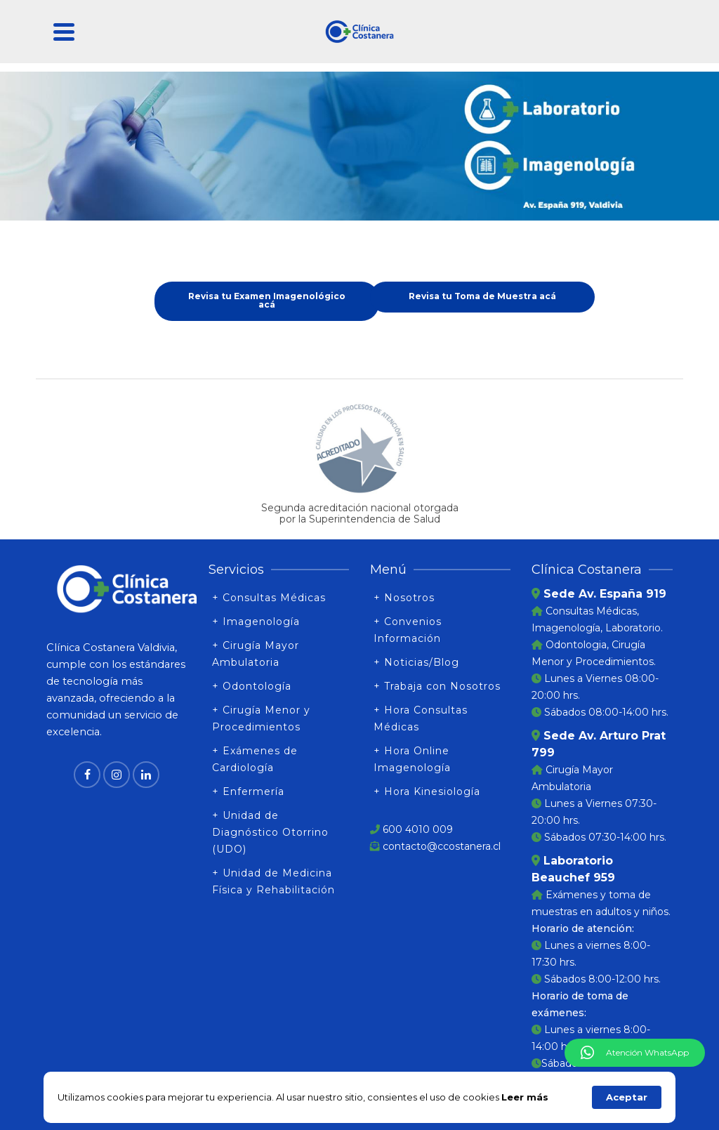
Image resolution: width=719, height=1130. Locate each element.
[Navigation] (63, 31)
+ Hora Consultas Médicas (421, 718)
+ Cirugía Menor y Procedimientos (261, 718)
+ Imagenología (256, 621)
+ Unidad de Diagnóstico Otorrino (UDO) (270, 832)
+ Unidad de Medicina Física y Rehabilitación (273, 881)
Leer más (524, 1097)
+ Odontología (251, 686)
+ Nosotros (404, 597)
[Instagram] (116, 774)
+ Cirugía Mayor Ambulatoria (255, 654)
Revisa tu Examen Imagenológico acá (266, 300)
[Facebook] (87, 774)
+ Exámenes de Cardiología (255, 759)
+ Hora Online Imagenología (412, 759)
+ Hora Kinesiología (427, 791)
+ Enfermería (248, 791)
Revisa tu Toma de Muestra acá (482, 296)
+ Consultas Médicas (269, 597)
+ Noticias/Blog (416, 662)
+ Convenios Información (408, 630)
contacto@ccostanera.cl (442, 846)
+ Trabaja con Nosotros (437, 686)
